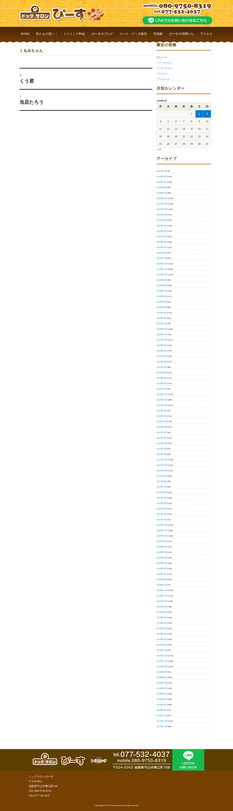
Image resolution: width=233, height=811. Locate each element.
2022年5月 (162, 432)
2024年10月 (162, 274)
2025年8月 (162, 220)
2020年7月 (162, 552)
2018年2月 (162, 710)
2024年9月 (162, 280)
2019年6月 (162, 623)
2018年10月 (162, 666)
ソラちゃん (162, 73)
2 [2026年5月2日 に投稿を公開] (199, 113)
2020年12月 (162, 525)
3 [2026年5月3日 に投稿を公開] (207, 113)
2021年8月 (162, 481)
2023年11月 (162, 334)
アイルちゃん (163, 79)
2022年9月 (162, 410)
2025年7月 (162, 225)
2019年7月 (162, 617)
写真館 (158, 34)
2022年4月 (162, 438)
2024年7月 (162, 291)
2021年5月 (162, 497)
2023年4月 (162, 372)
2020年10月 (162, 536)
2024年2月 (162, 318)
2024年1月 (162, 323)
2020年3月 (162, 574)
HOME (25, 34)
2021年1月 (162, 519)
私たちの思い (46, 34)
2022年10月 (162, 405)
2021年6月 (162, 492)
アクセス (206, 34)
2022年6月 (162, 427)
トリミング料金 (74, 34)
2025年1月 (162, 258)
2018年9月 (162, 672)
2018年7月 (162, 683)
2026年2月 (162, 187)
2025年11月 (162, 203)
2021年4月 (162, 503)
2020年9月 (162, 541)
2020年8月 (162, 546)
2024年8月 (162, 285)
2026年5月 (162, 171)
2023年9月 (162, 345)
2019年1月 (162, 650)
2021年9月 (162, 476)
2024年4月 (162, 307)
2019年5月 (162, 628)
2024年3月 (162, 312)
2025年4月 (162, 242)
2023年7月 (162, 356)
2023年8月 (162, 350)
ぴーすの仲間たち (181, 34)
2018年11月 (162, 661)
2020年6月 (162, 557)
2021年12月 (162, 459)
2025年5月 (162, 236)
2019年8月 (162, 612)
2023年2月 (162, 383)
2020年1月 (162, 585)
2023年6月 (162, 361)
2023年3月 (162, 378)
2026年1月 (162, 193)
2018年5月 (162, 693)
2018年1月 (162, 715)
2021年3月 (162, 508)
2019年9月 (162, 606)
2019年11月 (162, 595)
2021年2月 (162, 514)
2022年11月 (162, 399)
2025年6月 (162, 231)
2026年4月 (162, 176)
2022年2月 (162, 448)
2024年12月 (162, 263)
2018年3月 (162, 704)
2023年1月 (162, 389)
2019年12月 (162, 590)
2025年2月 (162, 252)
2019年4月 (162, 634)
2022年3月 (162, 443)
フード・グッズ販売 (133, 34)
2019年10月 (162, 601)
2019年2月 (162, 644)
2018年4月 (162, 699)
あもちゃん (162, 57)
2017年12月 (162, 721)
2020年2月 (162, 579)
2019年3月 (162, 639)
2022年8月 (162, 416)
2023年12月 (162, 329)
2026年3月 (162, 182)
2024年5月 (162, 301)
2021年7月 (162, 487)
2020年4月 (162, 568)
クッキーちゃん (164, 68)
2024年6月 (162, 296)
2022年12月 (162, 394)
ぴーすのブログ (102, 34)
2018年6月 (162, 688)
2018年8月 (162, 677)
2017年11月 (162, 726)
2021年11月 (162, 465)
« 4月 (159, 149)
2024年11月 (162, 269)
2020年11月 (162, 530)
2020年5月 (162, 563)
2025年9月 (162, 214)
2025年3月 (162, 247)
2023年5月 (162, 367)
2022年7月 (162, 421)
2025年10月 (162, 209)
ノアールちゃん (164, 62)
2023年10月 (162, 340)
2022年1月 (162, 454)
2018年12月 (162, 655)
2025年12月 (162, 198)
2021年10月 (162, 470)
